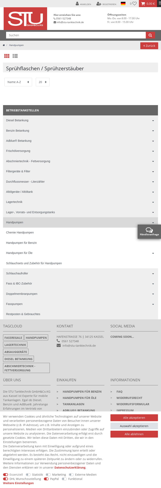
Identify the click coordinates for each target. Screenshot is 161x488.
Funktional (75, 479)
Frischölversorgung (18, 150)
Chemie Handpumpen (20, 232)
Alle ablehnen (134, 434)
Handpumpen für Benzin (21, 242)
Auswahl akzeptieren (134, 426)
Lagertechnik (14, 202)
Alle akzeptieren (134, 418)
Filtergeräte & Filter (18, 171)
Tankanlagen (70, 404)
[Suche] (150, 35)
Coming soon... (122, 337)
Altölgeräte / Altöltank (19, 191)
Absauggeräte (15, 352)
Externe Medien (86, 474)
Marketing (59, 474)
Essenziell (16, 474)
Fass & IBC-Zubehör (19, 283)
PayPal (54, 479)
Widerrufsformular (133, 404)
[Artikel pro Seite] (43, 82)
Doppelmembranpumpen (21, 293)
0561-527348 (63, 18)
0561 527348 (70, 341)
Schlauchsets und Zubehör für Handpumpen (34, 263)
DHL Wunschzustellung (25, 479)
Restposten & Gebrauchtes (23, 314)
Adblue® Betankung (18, 140)
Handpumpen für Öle (19, 253)
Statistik (37, 474)
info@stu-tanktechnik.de (70, 22)
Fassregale (13, 338)
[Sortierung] (18, 82)
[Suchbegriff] (76, 35)
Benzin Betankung (17, 130)
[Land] (123, 3)
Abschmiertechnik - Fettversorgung (28, 161)
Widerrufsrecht (129, 398)
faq (116, 391)
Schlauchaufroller (17, 273)
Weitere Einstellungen (18, 483)
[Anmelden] (83, 3)
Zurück (149, 46)
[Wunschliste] (133, 3)
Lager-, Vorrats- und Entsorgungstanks (30, 212)
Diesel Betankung (17, 120)
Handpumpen (16, 45)
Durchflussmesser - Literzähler (25, 181)
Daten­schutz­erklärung (69, 467)
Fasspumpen (14, 304)
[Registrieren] (106, 3)
